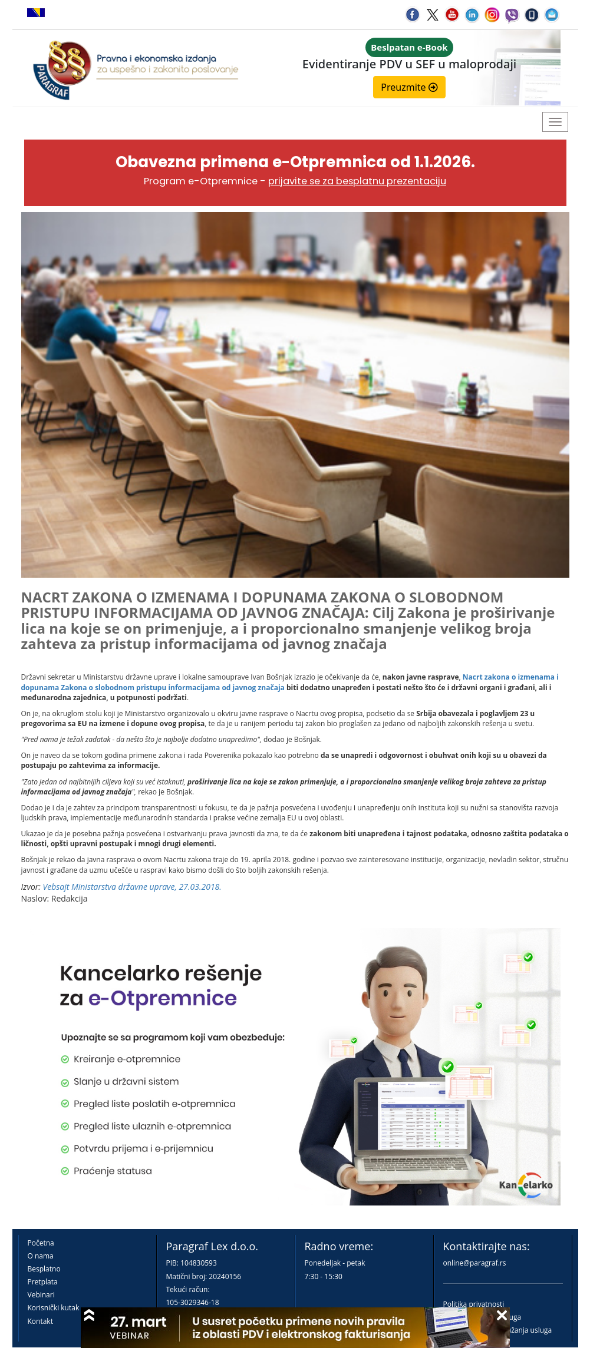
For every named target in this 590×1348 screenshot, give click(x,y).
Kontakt (40, 1321)
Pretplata (43, 1282)
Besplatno (44, 1269)
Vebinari (41, 1295)
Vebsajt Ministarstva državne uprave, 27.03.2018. (132, 886)
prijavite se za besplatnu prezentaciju (357, 181)
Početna (41, 1243)
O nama (41, 1256)
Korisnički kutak (54, 1308)
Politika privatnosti (474, 1304)
